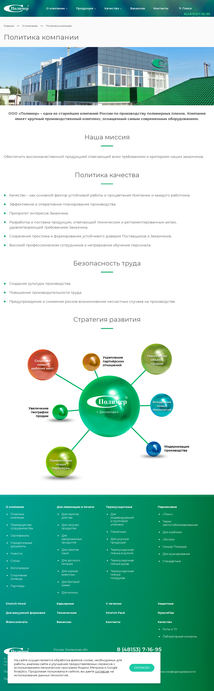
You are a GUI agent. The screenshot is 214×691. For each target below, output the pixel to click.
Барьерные (65, 607)
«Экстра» (169, 543)
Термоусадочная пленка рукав (122, 565)
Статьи (15, 564)
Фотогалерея (20, 571)
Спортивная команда (19, 580)
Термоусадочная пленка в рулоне (122, 554)
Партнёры (17, 589)
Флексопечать (17, 625)
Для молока (70, 596)
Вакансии (137, 8)
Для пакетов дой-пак (70, 519)
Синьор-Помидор (175, 550)
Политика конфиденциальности (174, 665)
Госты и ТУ (170, 632)
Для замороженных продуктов (72, 542)
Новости (16, 557)
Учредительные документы (21, 548)
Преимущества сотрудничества (22, 530)
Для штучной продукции (120, 544)
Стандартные (172, 564)
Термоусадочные (119, 510)
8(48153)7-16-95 (197, 14)
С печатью (114, 607)
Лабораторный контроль (180, 640)
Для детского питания (71, 565)
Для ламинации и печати (75, 510)
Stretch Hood (16, 607)
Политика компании (17, 519)
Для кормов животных (70, 576)
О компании (55, 8)
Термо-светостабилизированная (180, 526)
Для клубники (172, 535)
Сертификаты (20, 539)
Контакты (160, 8)
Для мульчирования (176, 557)
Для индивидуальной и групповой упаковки (122, 523)
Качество (112, 8)
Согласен (142, 667)
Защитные (166, 607)
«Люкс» (168, 517)
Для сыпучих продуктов (70, 530)
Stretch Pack (115, 616)
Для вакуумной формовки (25, 616)
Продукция (84, 8)
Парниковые (167, 510)
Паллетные (118, 535)
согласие (102, 671)
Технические (67, 616)
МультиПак (166, 616)
